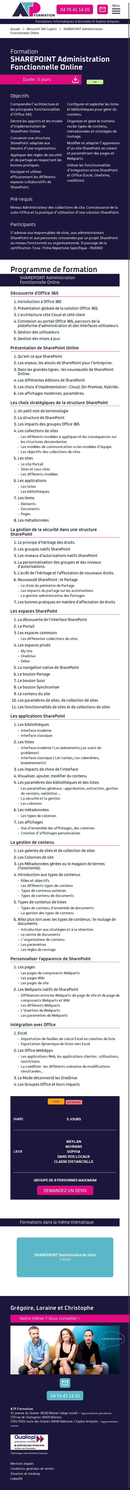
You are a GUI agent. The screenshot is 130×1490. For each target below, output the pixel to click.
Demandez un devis (65, 1190)
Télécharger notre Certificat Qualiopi (29, 1453)
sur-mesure (74, 1102)
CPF (95, 81)
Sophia (73, 1151)
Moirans (74, 1146)
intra (56, 1101)
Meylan (73, 1141)
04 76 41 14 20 (75, 9)
